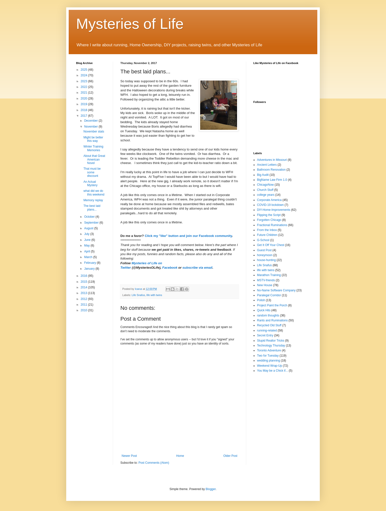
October (90, 216)
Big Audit (263, 175)
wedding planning (268, 360)
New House (264, 285)
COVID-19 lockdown (270, 205)
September (91, 222)
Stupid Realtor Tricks (270, 340)
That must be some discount (92, 172)
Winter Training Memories (93, 148)
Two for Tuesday (268, 355)
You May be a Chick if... (272, 370)
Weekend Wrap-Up (269, 365)
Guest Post (264, 250)
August (89, 228)
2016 (84, 276)
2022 (84, 87)
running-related (267, 330)
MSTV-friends (266, 280)
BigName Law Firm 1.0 (272, 179)
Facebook (170, 267)
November (91, 126)
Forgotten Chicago (269, 220)
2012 (84, 299)
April (87, 251)
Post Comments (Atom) (153, 462)
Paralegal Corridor (269, 295)
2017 (84, 115)
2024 (84, 75)
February (90, 262)
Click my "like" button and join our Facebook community (188, 236)
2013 (84, 293)
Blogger (211, 489)
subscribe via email (197, 267)
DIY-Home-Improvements (273, 210)
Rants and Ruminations (272, 320)
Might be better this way (93, 139)
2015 (84, 281)
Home (180, 456)
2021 (84, 92)
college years (265, 195)
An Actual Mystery (90, 183)
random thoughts (268, 315)
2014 (84, 287)
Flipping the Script (269, 215)
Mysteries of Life (130, 24)
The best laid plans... (91, 207)
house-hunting (266, 260)
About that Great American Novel (94, 159)
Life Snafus (138, 295)
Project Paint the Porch (272, 305)
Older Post (230, 456)
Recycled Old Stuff (269, 325)
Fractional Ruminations (272, 225)
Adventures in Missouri (272, 160)
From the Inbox (267, 230)
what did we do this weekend (93, 192)
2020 (84, 98)
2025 (84, 69)
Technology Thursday (271, 345)
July (87, 234)
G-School (263, 240)
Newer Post (129, 456)
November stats (93, 131)
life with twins (154, 295)
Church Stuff (265, 190)
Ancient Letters (267, 164)
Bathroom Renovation (271, 169)
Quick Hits (264, 310)
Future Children (267, 235)
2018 (84, 110)
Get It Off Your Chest (270, 245)
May (87, 245)
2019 (84, 104)
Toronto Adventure (269, 350)
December (91, 120)
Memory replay (93, 200)
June (87, 240)
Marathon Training (269, 275)
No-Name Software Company (276, 290)
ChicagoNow (265, 184)
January (90, 268)
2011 (84, 304)
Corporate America (269, 200)
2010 (84, 310)
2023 (84, 81)
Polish (261, 300)
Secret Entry (265, 335)
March (88, 257)
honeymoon (265, 255)
